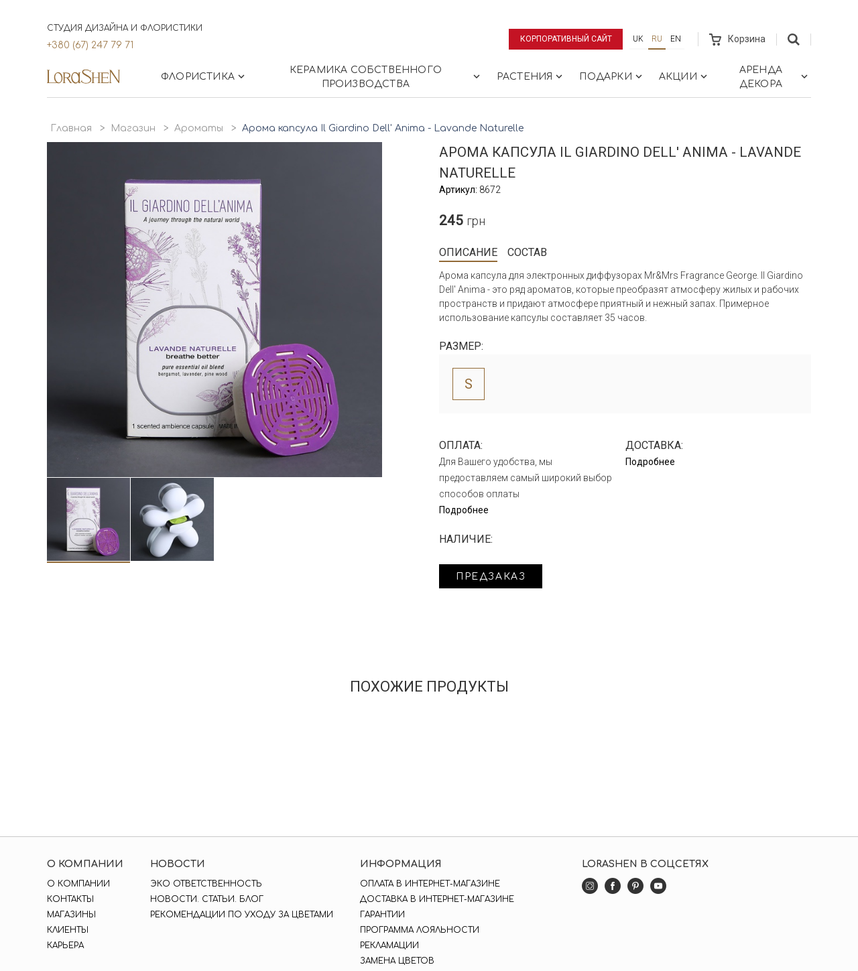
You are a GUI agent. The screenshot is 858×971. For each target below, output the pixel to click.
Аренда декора (774, 77)
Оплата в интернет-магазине (430, 884)
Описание (468, 252)
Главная (71, 128)
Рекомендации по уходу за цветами (241, 914)
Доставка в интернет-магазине (437, 899)
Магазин (133, 128)
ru (657, 39)
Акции (684, 76)
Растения (531, 76)
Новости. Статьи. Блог (206, 899)
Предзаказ (491, 577)
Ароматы (198, 128)
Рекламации (389, 945)
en (675, 39)
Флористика (204, 76)
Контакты (70, 899)
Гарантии (382, 914)
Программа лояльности (419, 930)
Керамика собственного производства (386, 77)
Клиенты (67, 930)
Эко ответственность (206, 884)
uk (638, 39)
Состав (527, 252)
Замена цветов (397, 961)
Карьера (65, 945)
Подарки (611, 76)
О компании (78, 884)
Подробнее (464, 510)
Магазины (71, 914)
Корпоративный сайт (566, 39)
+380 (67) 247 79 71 (90, 45)
